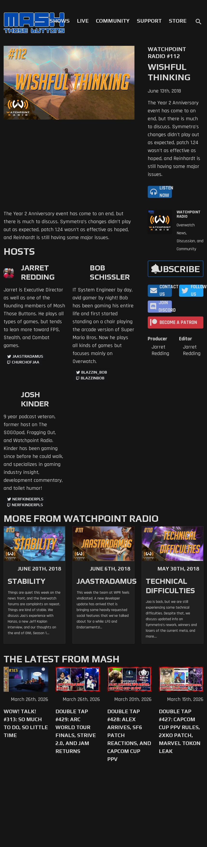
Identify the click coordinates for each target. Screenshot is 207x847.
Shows (60, 21)
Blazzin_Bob (94, 372)
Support (149, 21)
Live (83, 21)
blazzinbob (92, 378)
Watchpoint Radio (188, 214)
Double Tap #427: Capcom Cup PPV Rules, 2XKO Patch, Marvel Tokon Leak (179, 731)
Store (178, 21)
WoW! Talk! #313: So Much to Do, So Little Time (26, 723)
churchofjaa (25, 362)
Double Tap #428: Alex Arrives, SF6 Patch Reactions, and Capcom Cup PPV (129, 735)
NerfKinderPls (27, 499)
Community (113, 21)
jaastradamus (27, 356)
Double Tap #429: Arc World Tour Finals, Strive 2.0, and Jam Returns (75, 731)
